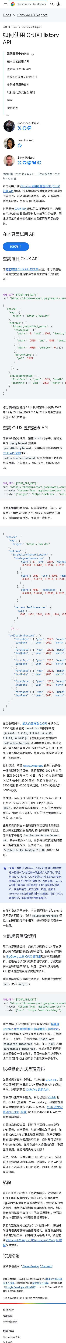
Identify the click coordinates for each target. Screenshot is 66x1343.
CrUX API (20, 209)
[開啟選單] (5, 4)
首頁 (5, 27)
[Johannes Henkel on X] (20, 129)
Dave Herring (30, 1266)
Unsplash (46, 1266)
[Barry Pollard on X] (20, 164)
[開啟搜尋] (52, 4)
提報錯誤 (8, 1316)
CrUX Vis (51, 1080)
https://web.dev (33, 766)
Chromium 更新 (11, 1337)
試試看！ (16, 246)
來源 (23, 1112)
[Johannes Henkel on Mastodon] (29, 129)
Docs (7, 15)
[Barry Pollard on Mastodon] (29, 164)
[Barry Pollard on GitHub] (24, 164)
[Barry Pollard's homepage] (39, 164)
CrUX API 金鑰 (12, 453)
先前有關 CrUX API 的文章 (22, 269)
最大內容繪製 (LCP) (34, 723)
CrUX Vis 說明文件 (37, 1089)
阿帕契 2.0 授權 (40, 1283)
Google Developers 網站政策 (20, 1287)
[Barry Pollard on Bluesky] (34, 164)
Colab (52, 1097)
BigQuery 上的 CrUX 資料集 (23, 956)
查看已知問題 (10, 1321)
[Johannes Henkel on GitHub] (24, 129)
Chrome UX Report (32, 15)
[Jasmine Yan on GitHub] (20, 146)
